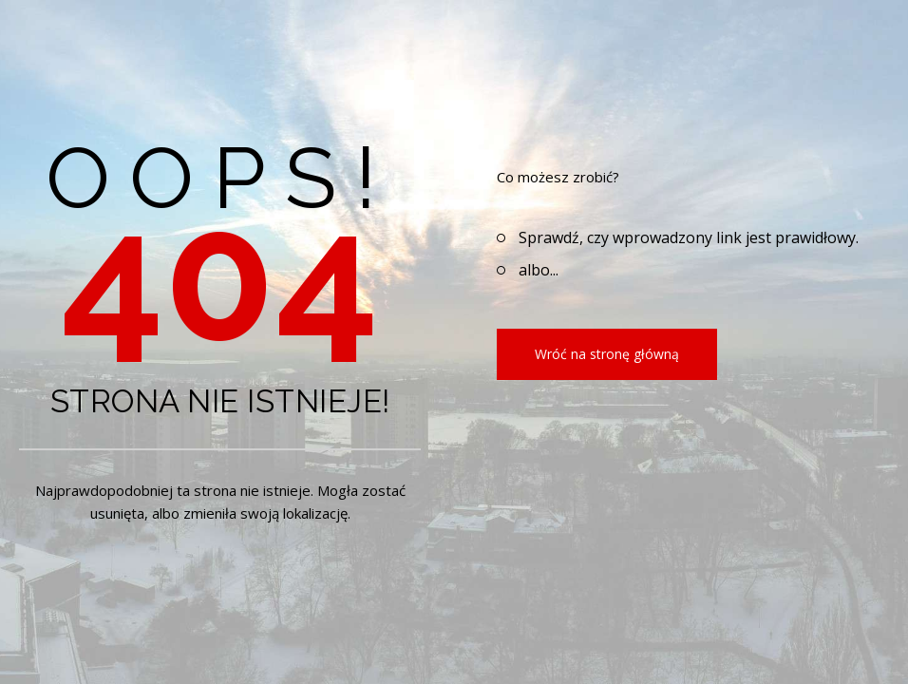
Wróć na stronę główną (607, 354)
